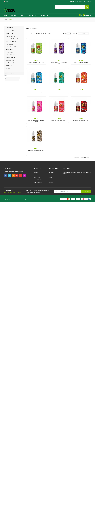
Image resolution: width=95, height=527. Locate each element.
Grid (28, 33)
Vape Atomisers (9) (10, 62)
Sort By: (75, 33)
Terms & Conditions (38, 180)
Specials (51, 182)
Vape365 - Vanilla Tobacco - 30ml (36, 150)
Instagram (24, 175)
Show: (64, 33)
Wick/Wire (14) (9, 68)
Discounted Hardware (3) (12, 38)
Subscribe (86, 191)
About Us (36, 172)
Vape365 (11, 19)
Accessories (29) (10, 30)
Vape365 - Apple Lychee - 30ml (36, 62)
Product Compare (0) (31, 28)
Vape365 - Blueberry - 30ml (81, 62)
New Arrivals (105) (10, 60)
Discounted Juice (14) (11, 41)
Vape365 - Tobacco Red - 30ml (80, 120)
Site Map (51, 177)
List (31, 33)
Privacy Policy (37, 177)
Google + (20, 175)
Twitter (9, 175)
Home (5, 19)
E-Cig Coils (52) (9, 44)
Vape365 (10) (9, 65)
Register (72, 1)
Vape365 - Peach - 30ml (81, 92)
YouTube (16, 175)
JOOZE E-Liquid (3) (10, 57)
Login (76, 1)
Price (5, 75)
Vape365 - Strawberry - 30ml (58, 120)
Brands (50, 180)
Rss (13, 175)
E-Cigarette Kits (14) (11, 46)
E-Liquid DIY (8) (9, 49)
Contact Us (51, 172)
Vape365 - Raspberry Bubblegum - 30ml (36, 121)
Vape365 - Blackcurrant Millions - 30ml (59, 63)
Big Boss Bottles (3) (10, 36)
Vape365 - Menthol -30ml (58, 92)
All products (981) (10, 33)
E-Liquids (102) (9, 52)
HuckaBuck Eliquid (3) (11, 54)
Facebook (5, 175)
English (7, 1)
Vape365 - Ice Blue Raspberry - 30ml (36, 92)
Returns (50, 174)
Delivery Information (39, 174)
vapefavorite (19, 199)
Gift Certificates (38, 182)
